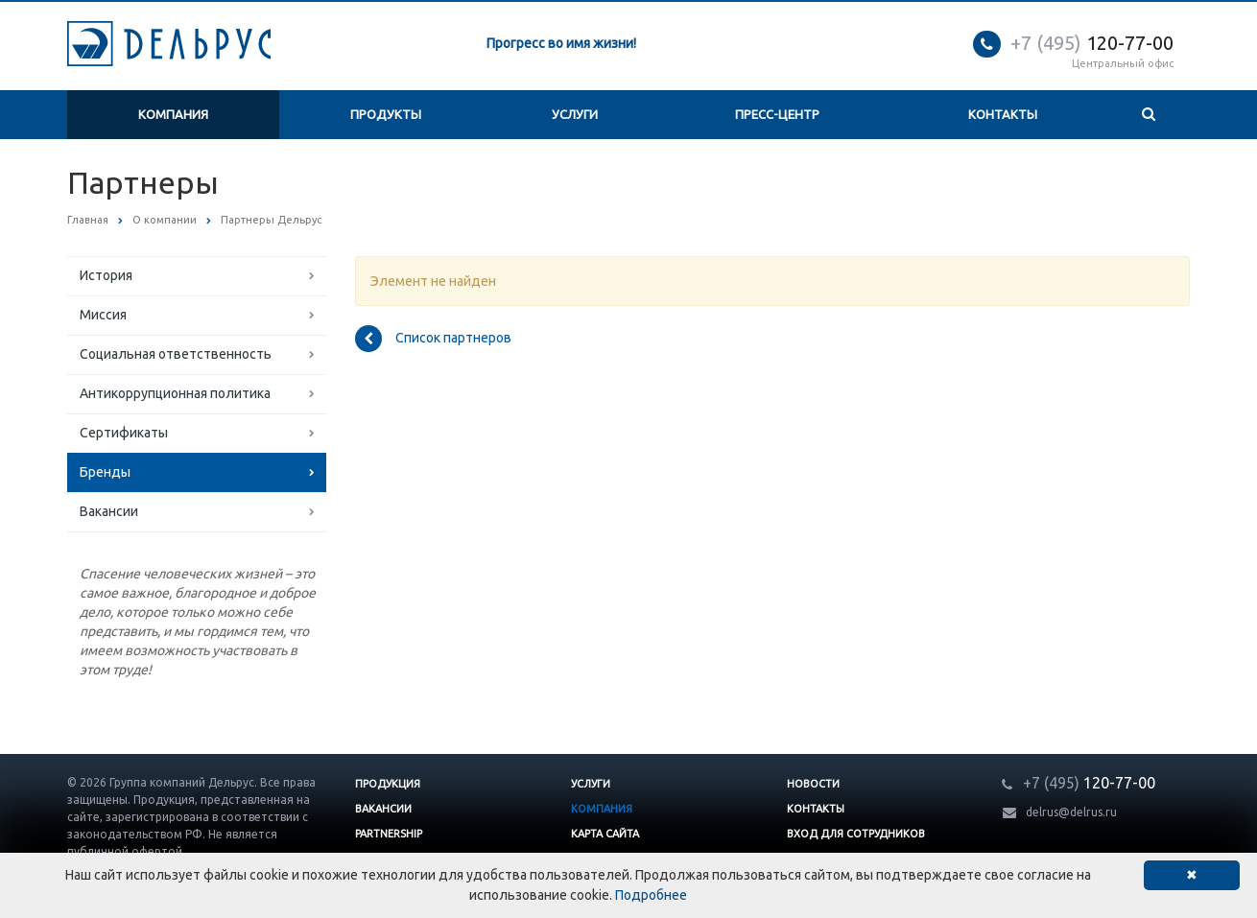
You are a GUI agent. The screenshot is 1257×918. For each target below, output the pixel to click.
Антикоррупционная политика (175, 393)
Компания (173, 114)
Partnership (388, 833)
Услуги (575, 114)
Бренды (105, 472)
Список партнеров (433, 338)
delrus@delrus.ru (1071, 812)
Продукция (387, 783)
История (106, 275)
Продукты (385, 114)
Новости (813, 783)
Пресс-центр (777, 114)
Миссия (103, 314)
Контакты (1002, 114)
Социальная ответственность (176, 354)
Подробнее (651, 895)
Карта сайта (605, 833)
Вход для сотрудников (856, 833)
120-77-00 (1092, 43)
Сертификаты (124, 432)
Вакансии (109, 511)
